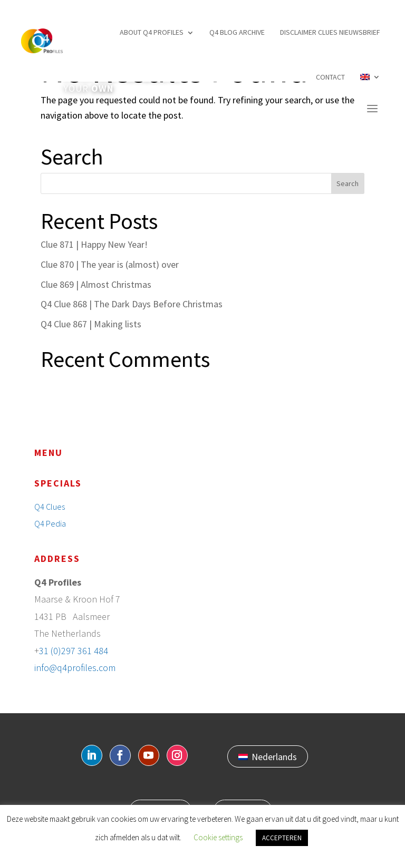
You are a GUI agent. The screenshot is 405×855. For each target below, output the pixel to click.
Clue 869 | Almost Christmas (96, 284)
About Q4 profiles (152, 32)
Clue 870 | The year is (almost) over (110, 264)
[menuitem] (370, 77)
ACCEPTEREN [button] (282, 837)
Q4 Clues (49, 506)
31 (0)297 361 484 (73, 651)
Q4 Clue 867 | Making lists (91, 324)
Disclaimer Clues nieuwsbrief (330, 32)
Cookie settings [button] (218, 837)
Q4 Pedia (50, 523)
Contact (330, 77)
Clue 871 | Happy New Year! (94, 244)
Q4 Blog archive (237, 32)
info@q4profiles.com (74, 668)
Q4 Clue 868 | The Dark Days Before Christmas (132, 304)
